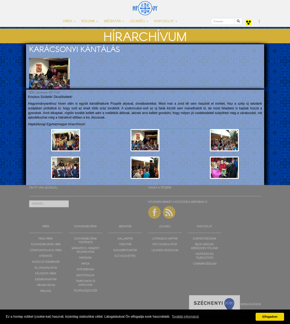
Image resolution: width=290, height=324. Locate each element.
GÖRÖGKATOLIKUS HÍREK (46, 250)
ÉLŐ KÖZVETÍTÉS (125, 256)
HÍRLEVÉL (46, 291)
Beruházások (251, 304)
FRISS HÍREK (46, 239)
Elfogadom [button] (269, 316)
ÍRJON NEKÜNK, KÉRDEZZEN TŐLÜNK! (204, 246)
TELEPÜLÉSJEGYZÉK (85, 291)
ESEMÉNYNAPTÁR (46, 280)
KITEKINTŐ (45, 256)
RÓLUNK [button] (89, 21)
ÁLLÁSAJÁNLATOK (45, 268)
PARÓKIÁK (85, 258)
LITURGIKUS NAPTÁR (165, 239)
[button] (259, 21)
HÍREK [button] (69, 21)
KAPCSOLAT (204, 227)
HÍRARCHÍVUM (46, 285)
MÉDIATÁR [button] (114, 21)
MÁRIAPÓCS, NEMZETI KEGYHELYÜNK (85, 250)
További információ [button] (185, 316)
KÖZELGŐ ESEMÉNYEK (46, 262)
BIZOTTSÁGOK (86, 275)
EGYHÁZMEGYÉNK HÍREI (46, 244)
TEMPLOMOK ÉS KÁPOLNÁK (85, 283)
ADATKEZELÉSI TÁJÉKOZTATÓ (204, 256)
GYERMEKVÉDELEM (204, 264)
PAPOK (85, 264)
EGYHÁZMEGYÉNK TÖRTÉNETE (85, 241)
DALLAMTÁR (125, 239)
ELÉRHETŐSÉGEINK (204, 239)
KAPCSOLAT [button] (165, 21)
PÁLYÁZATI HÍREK (45, 274)
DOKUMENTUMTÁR (125, 250)
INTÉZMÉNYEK (85, 270)
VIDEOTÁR (125, 244)
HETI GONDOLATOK (164, 244)
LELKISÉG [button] (139, 21)
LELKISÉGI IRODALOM (165, 250)
